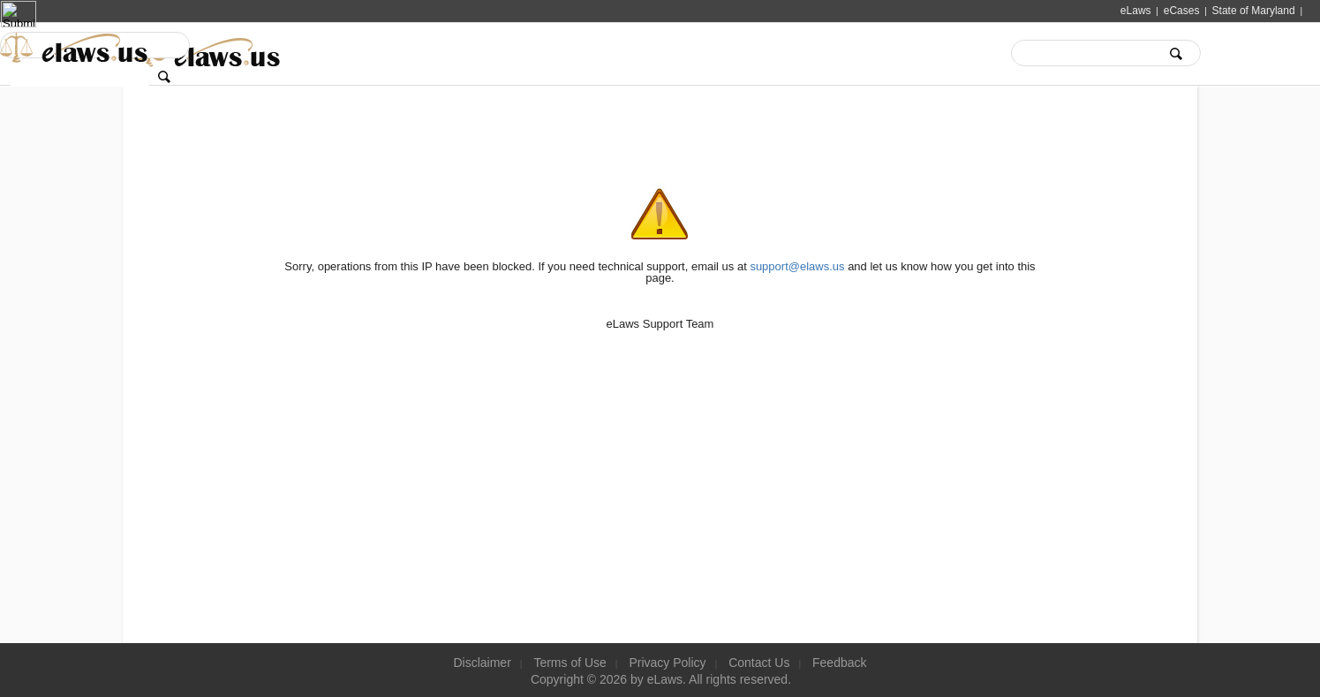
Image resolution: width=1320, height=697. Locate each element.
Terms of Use (569, 662)
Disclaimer (481, 662)
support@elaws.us (797, 266)
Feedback (839, 662)
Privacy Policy (667, 662)
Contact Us (758, 662)
